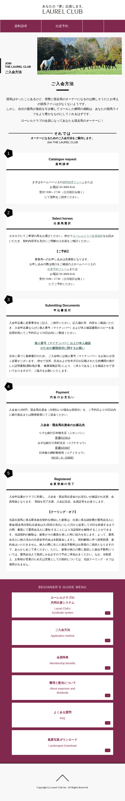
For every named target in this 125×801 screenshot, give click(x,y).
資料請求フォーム (73, 182)
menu (114, 26)
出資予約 (62, 26)
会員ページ (107, 8)
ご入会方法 (17, 8)
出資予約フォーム (58, 269)
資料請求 (20, 26)
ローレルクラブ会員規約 (88, 235)
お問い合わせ (93, 26)
